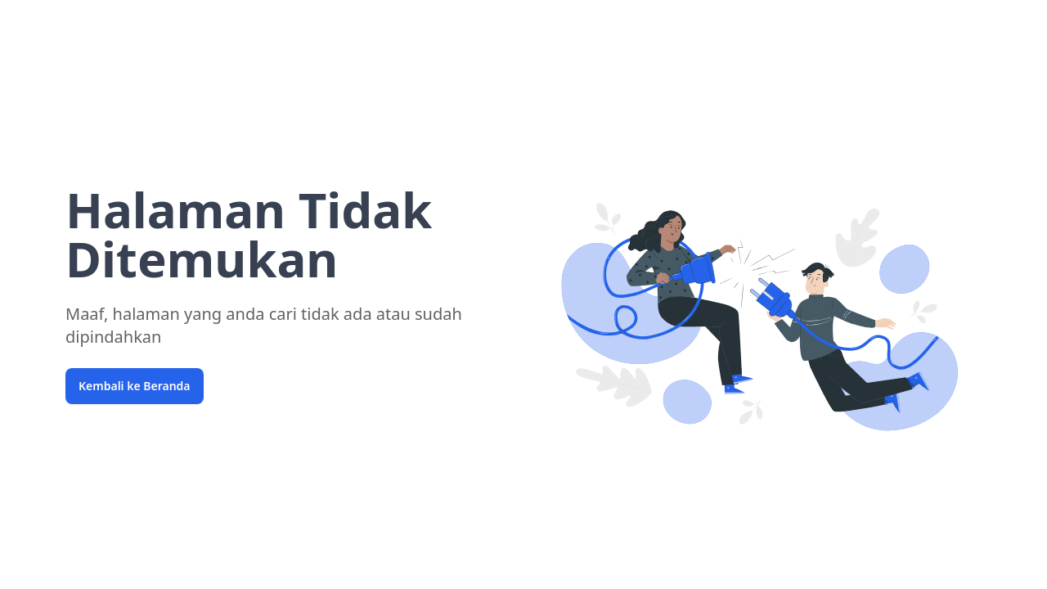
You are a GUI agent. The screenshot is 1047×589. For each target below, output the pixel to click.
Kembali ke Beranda (135, 385)
